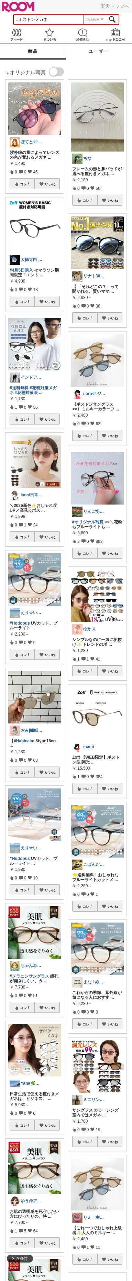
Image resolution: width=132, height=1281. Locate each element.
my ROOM (115, 34)
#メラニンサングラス (29, 976)
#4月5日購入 (21, 270)
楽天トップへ (114, 6)
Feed (16, 34)
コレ (25, 184)
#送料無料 (19, 387)
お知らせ (82, 34)
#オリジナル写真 (87, 522)
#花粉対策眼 (26, 392)
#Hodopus (20, 623)
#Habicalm (24, 740)
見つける (49, 34)
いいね (50, 184)
